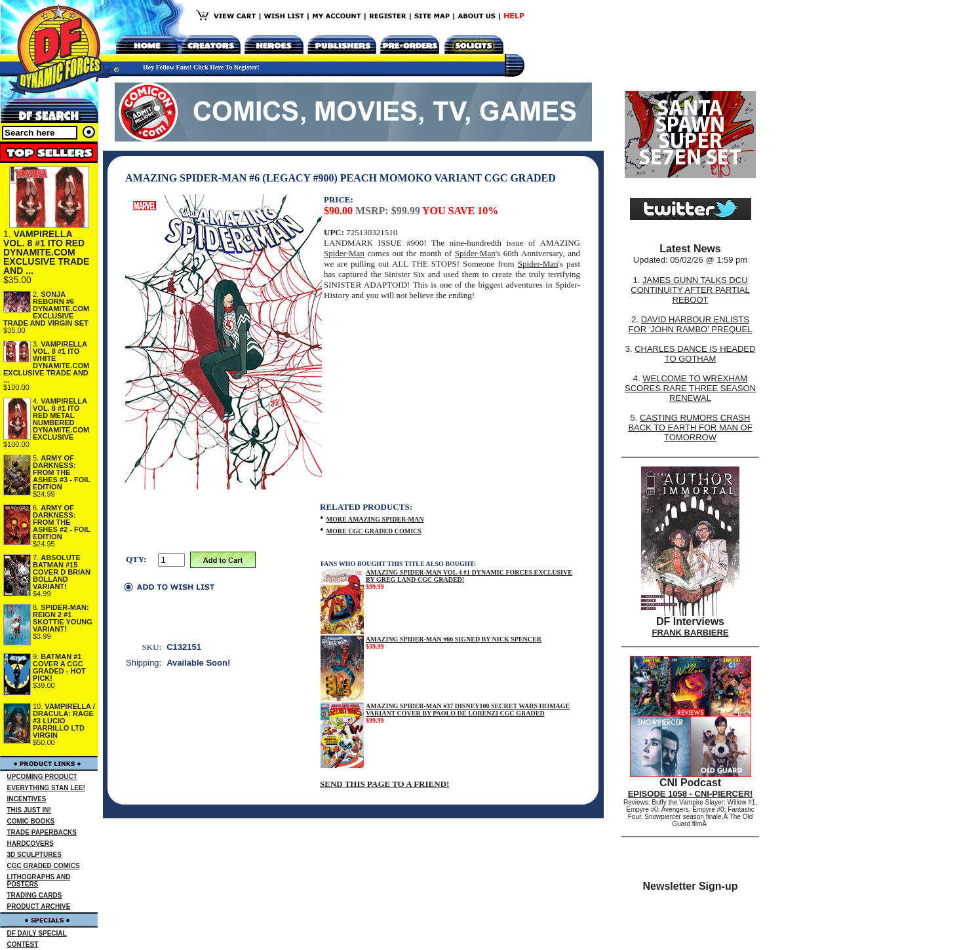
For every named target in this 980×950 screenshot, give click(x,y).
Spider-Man (344, 253)
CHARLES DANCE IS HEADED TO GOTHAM (695, 354)
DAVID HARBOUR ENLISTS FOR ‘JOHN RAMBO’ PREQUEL (691, 324)
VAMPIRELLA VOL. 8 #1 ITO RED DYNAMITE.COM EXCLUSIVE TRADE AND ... (46, 252)
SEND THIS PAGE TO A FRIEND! (384, 784)
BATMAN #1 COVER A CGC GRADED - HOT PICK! (59, 667)
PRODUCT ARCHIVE (39, 906)
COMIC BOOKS (31, 821)
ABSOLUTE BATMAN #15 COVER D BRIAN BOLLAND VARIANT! (61, 572)
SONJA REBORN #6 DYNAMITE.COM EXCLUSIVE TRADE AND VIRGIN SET (46, 308)
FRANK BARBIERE (690, 632)
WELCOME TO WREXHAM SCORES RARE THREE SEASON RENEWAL (690, 388)
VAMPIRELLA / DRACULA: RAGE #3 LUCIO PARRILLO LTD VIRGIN (64, 720)
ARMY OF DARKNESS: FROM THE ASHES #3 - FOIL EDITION (61, 472)
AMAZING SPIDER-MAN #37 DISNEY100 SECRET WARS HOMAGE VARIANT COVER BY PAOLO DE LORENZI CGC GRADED (468, 709)
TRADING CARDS (34, 895)
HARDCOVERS (30, 843)
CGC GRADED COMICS (43, 865)
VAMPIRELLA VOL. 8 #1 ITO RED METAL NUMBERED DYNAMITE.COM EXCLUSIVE (61, 419)
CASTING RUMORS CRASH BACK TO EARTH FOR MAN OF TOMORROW (690, 427)
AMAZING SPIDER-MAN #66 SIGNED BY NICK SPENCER (453, 639)
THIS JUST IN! (29, 810)
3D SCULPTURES (34, 854)
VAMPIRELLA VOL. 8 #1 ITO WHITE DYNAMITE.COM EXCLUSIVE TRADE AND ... (46, 362)
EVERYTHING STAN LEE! (46, 787)
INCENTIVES (27, 799)
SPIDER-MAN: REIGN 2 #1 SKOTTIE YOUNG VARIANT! (62, 618)
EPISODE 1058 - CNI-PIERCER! (690, 794)
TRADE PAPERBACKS (42, 832)
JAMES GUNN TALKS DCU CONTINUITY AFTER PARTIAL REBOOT (690, 290)
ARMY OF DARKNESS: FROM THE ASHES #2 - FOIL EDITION (61, 522)
